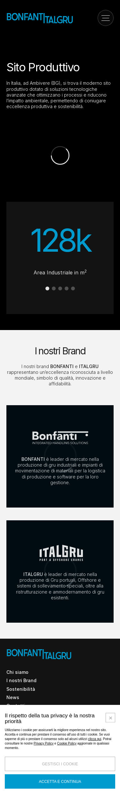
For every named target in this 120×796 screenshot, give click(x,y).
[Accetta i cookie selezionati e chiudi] (110, 777)
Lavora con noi (23, 714)
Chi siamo (17, 672)
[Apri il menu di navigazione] (105, 18)
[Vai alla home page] (40, 17)
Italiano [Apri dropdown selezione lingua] (36, 750)
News (12, 697)
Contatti (15, 705)
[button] (47, 288)
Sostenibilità (20, 689)
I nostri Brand (21, 680)
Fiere (12, 722)
